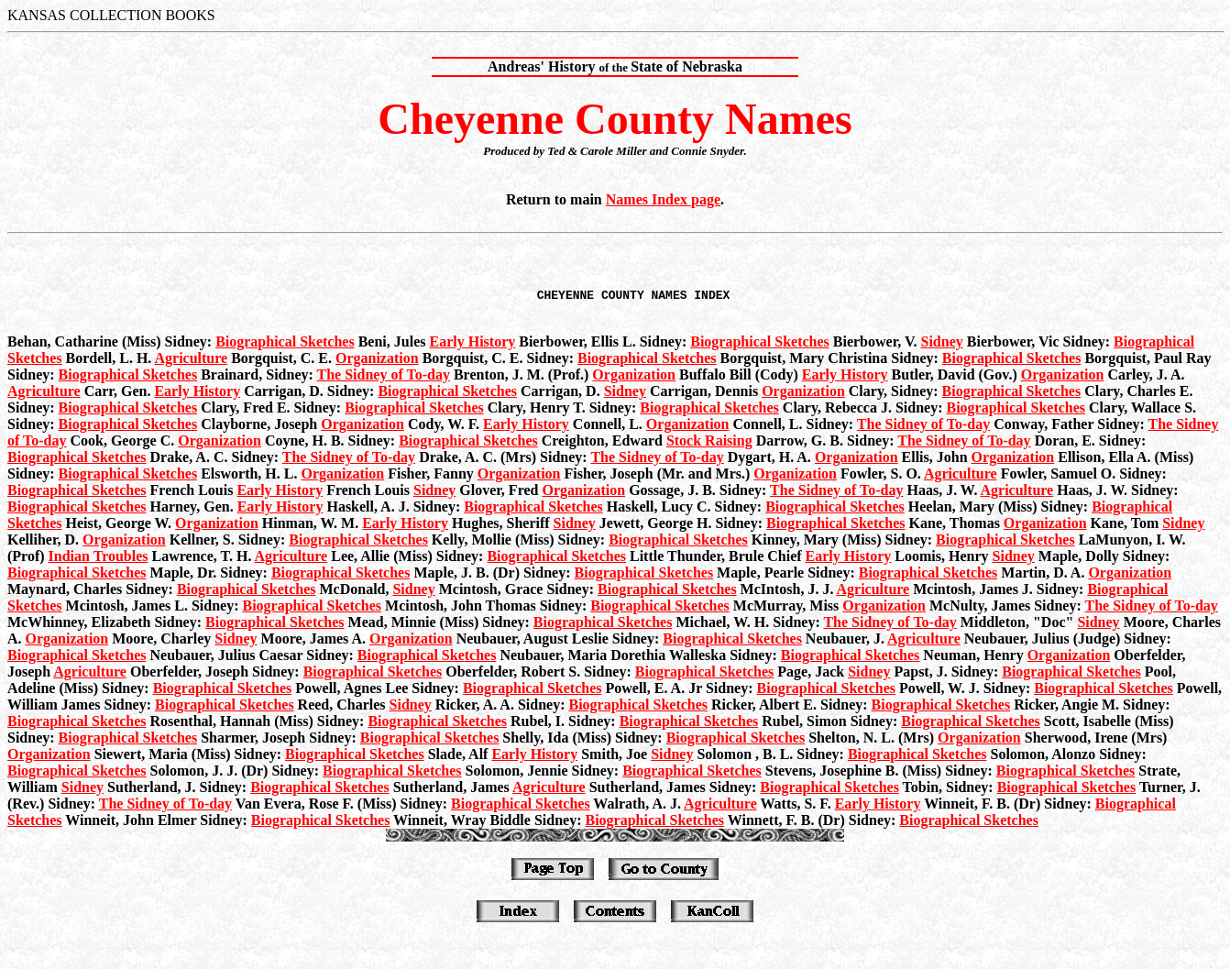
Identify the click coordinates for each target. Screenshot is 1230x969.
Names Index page (663, 199)
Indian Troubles (98, 559)
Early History (472, 344)
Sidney (942, 344)
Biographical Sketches (285, 344)
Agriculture (190, 361)
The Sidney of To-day (383, 377)
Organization (377, 361)
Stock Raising (709, 443)
